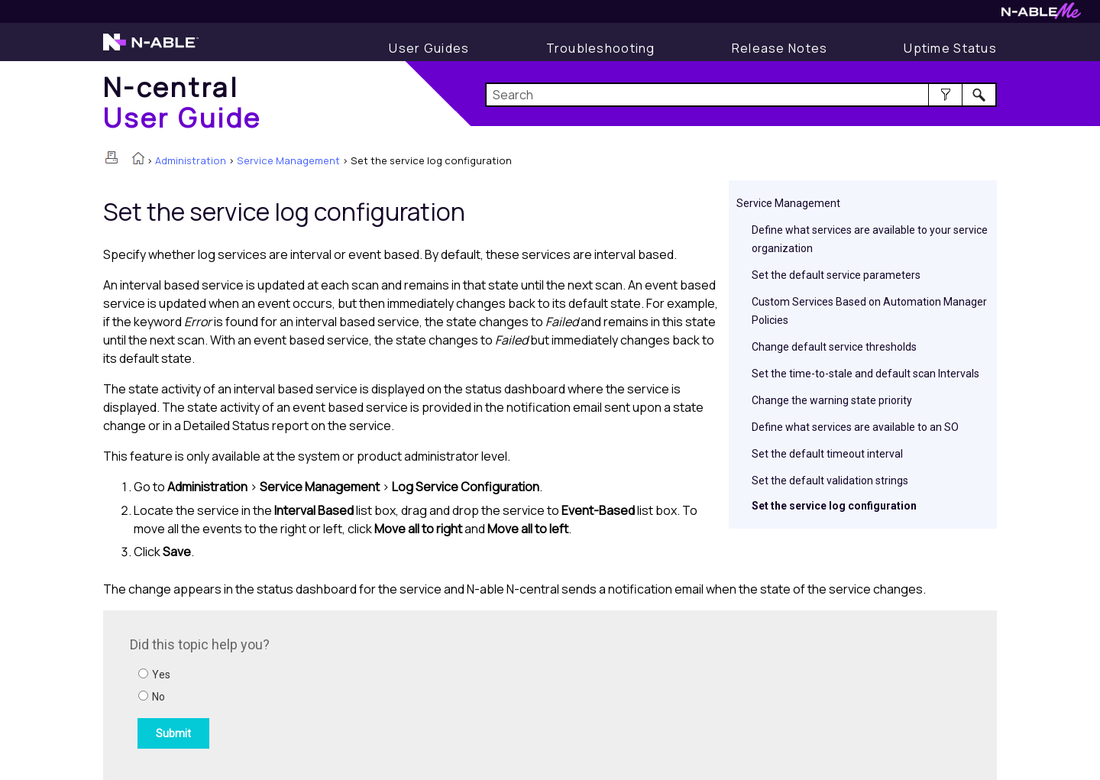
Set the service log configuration (834, 506)
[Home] (182, 102)
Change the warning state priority (832, 400)
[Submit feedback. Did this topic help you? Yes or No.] (336, 693)
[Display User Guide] (429, 48)
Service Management (288, 160)
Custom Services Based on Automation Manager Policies (869, 311)
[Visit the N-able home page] (151, 48)
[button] (945, 95)
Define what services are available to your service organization (870, 239)
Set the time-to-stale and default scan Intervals (865, 373)
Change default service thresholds (834, 347)
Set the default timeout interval (827, 454)
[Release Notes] (780, 48)
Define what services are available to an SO (855, 427)
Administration (190, 160)
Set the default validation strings (830, 480)
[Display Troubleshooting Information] (600, 48)
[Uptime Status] (950, 48)
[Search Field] (741, 95)
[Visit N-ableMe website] (1041, 15)
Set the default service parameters (836, 275)
